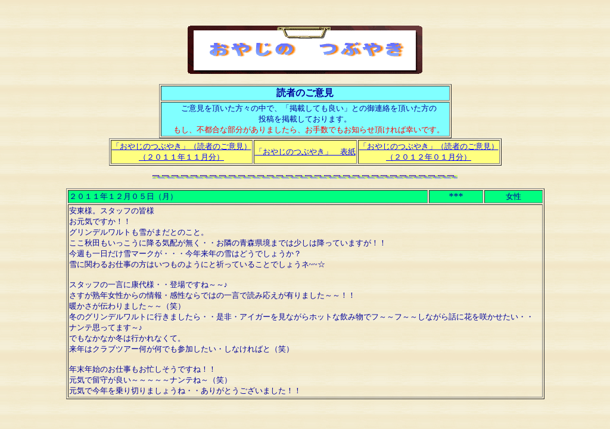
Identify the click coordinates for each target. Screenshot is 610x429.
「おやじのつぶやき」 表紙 (305, 151)
